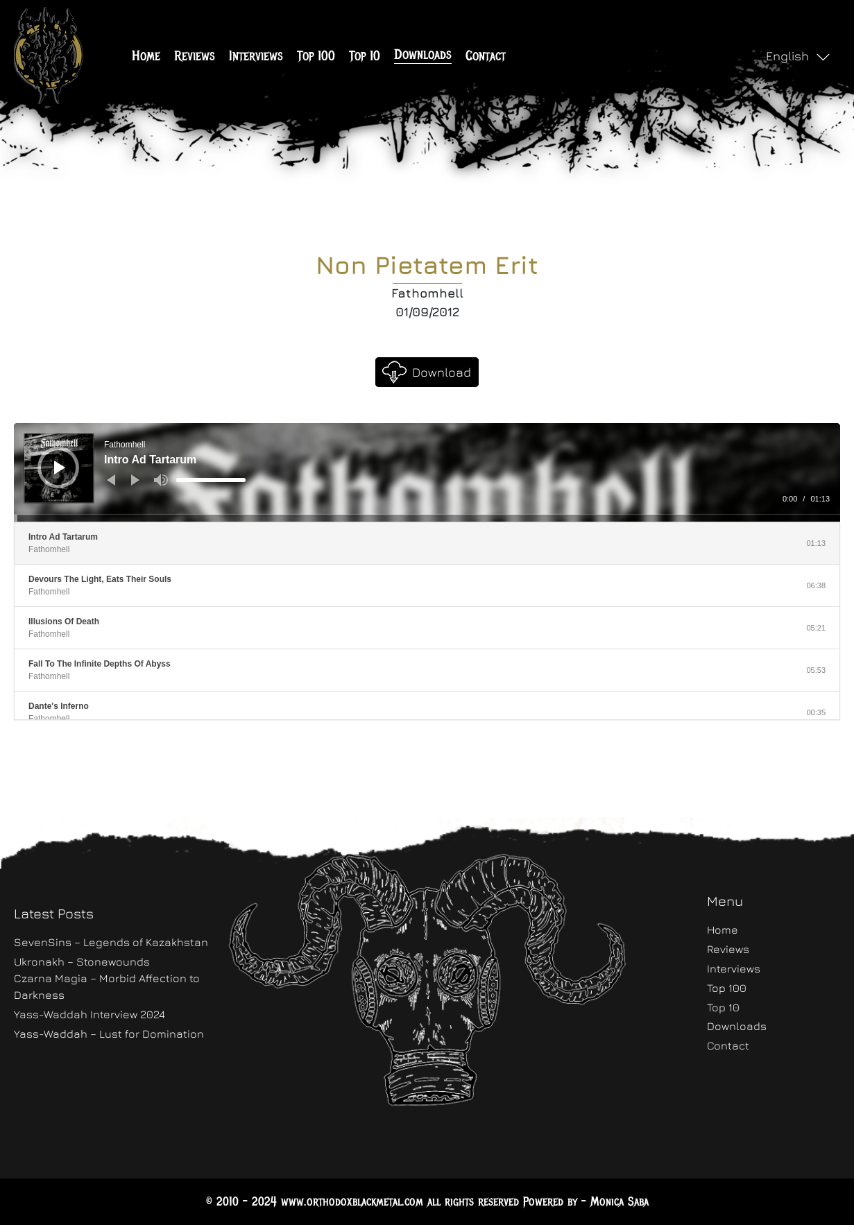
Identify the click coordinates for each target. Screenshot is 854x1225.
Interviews (256, 56)
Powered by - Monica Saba (586, 1201)
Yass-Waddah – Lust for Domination (109, 1033)
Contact (486, 56)
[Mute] (161, 480)
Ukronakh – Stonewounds (82, 961)
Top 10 (364, 56)
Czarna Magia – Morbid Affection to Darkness (107, 986)
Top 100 (316, 56)
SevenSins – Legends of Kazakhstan (111, 942)
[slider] (211, 480)
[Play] (59, 467)
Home (146, 56)
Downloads (423, 54)
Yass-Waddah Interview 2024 (89, 1014)
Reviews (194, 56)
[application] (427, 472)
